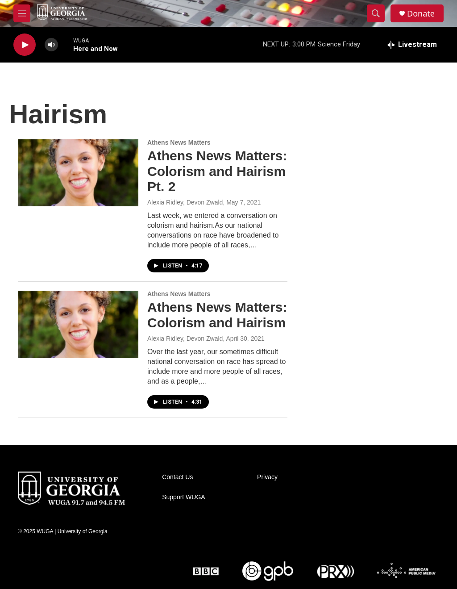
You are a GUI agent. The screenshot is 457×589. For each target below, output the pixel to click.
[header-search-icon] (376, 13)
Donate (421, 13)
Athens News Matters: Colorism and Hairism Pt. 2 (217, 171)
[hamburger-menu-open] (21, 13)
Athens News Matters (179, 142)
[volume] (51, 45)
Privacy (267, 477)
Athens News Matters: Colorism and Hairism (217, 315)
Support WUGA (183, 497)
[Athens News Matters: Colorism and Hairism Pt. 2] (78, 172)
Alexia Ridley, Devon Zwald (185, 202)
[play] (24, 45)
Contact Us (177, 477)
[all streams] (412, 45)
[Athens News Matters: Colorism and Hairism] (78, 324)
